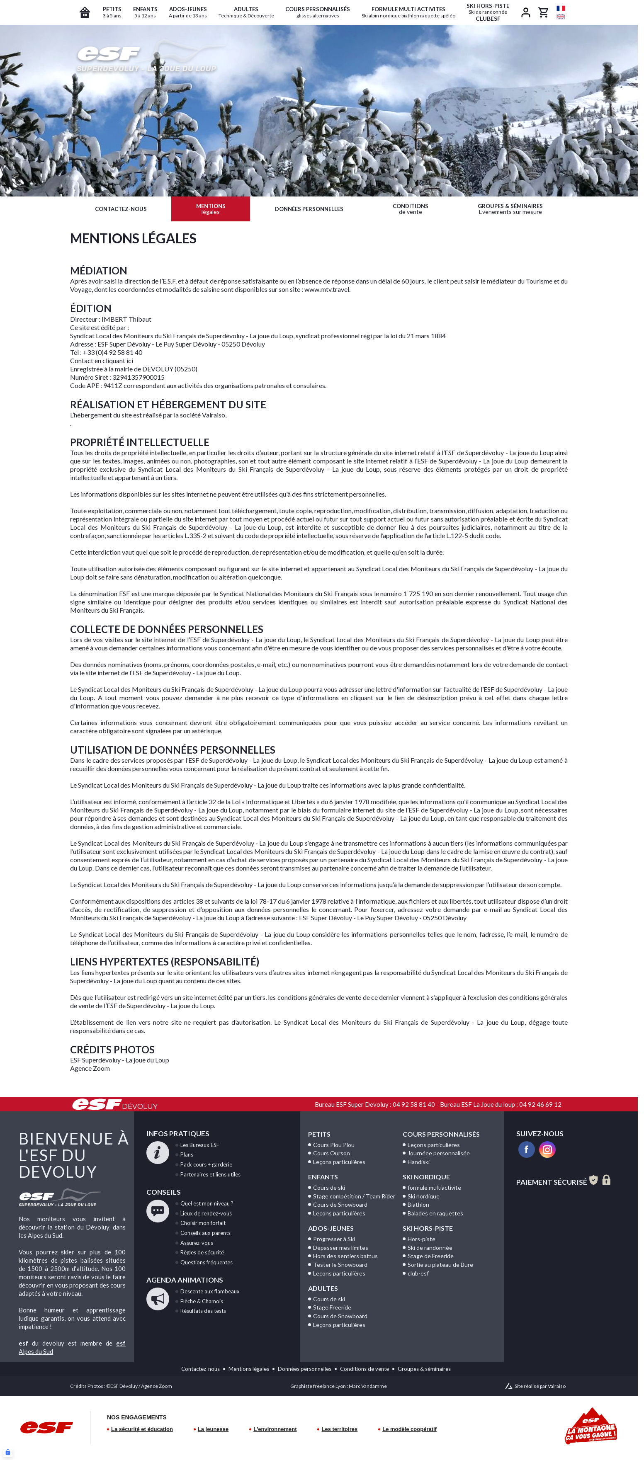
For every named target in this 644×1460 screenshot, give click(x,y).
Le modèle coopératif (409, 1429)
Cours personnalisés (441, 1134)
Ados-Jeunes (331, 1228)
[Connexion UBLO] (7, 1452)
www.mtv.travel (326, 289)
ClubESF (488, 12)
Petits (319, 1134)
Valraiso (213, 415)
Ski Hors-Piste (428, 1228)
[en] (561, 16)
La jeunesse (213, 1429)
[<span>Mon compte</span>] (526, 12)
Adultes (323, 1288)
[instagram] (547, 1149)
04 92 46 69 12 (540, 1104)
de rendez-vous (206, 1213)
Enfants (323, 1177)
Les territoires (339, 1429)
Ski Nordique (426, 1177)
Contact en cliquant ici (101, 360)
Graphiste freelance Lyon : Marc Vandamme (338, 1386)
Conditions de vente (364, 1368)
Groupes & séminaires (424, 1368)
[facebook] (526, 1149)
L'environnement (274, 1429)
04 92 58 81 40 (414, 1104)
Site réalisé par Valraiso (540, 1386)
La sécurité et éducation (142, 1429)
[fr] (561, 8)
